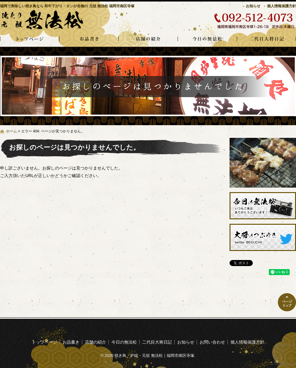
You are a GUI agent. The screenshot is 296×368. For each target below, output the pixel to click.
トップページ (29, 39)
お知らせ (253, 6)
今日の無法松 (207, 39)
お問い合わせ (212, 342)
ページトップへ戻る (287, 302)
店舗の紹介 (148, 39)
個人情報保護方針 (281, 6)
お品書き (88, 39)
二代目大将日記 (266, 39)
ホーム (11, 131)
